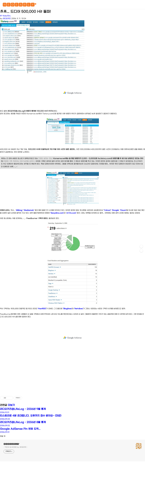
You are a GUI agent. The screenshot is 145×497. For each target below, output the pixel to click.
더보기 (11, 405)
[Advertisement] (72, 93)
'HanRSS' (42, 309)
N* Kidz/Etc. (5, 16)
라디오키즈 (7, 19)
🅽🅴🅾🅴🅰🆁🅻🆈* (19, 5)
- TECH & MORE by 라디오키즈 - (16, 447)
